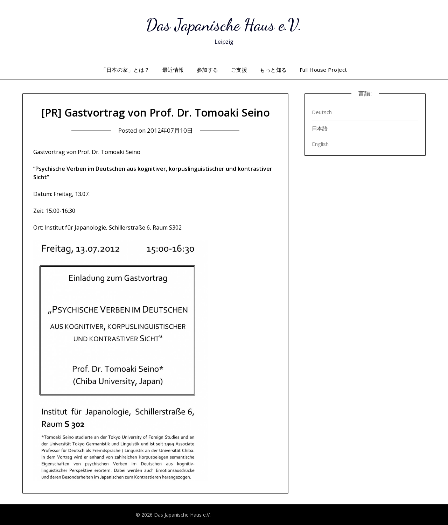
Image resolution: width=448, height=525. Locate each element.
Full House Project (323, 69)
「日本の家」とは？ (125, 69)
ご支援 (239, 69)
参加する (207, 69)
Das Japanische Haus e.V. (224, 25)
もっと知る (273, 69)
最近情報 (173, 69)
